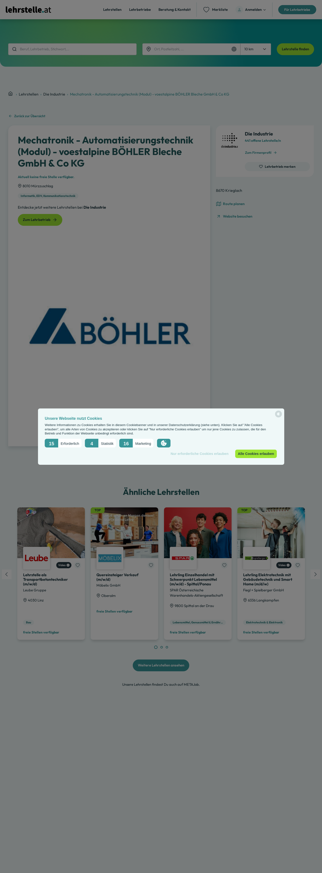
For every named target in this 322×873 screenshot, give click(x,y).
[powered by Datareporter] (278, 417)
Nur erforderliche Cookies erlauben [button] (199, 454)
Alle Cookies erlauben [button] (256, 454)
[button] (63, 443)
